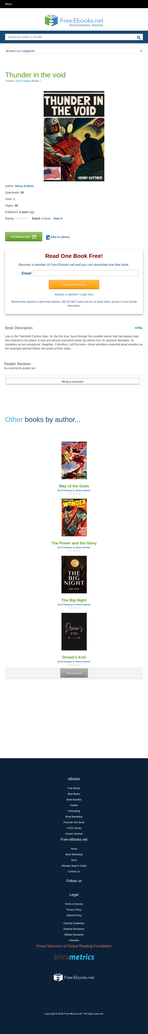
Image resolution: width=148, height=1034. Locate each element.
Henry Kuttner (24, 186)
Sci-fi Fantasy (65, 490)
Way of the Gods (74, 486)
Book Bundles (74, 799)
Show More (74, 673)
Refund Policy (74, 915)
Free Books (74, 788)
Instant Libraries (73, 833)
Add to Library (58, 237)
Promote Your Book (73, 822)
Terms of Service (74, 904)
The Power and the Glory (74, 543)
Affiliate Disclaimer (74, 934)
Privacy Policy (74, 909)
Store (74, 860)
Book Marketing (74, 816)
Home (74, 848)
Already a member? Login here (74, 294)
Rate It (58, 218)
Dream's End (74, 657)
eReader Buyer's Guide (74, 865)
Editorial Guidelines (73, 923)
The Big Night (73, 600)
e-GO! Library (74, 828)
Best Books (74, 794)
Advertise (74, 940)
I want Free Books (74, 285)
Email (26, 273)
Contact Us (74, 871)
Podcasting (74, 811)
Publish (74, 805)
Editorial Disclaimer (74, 929)
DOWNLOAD (23, 237)
